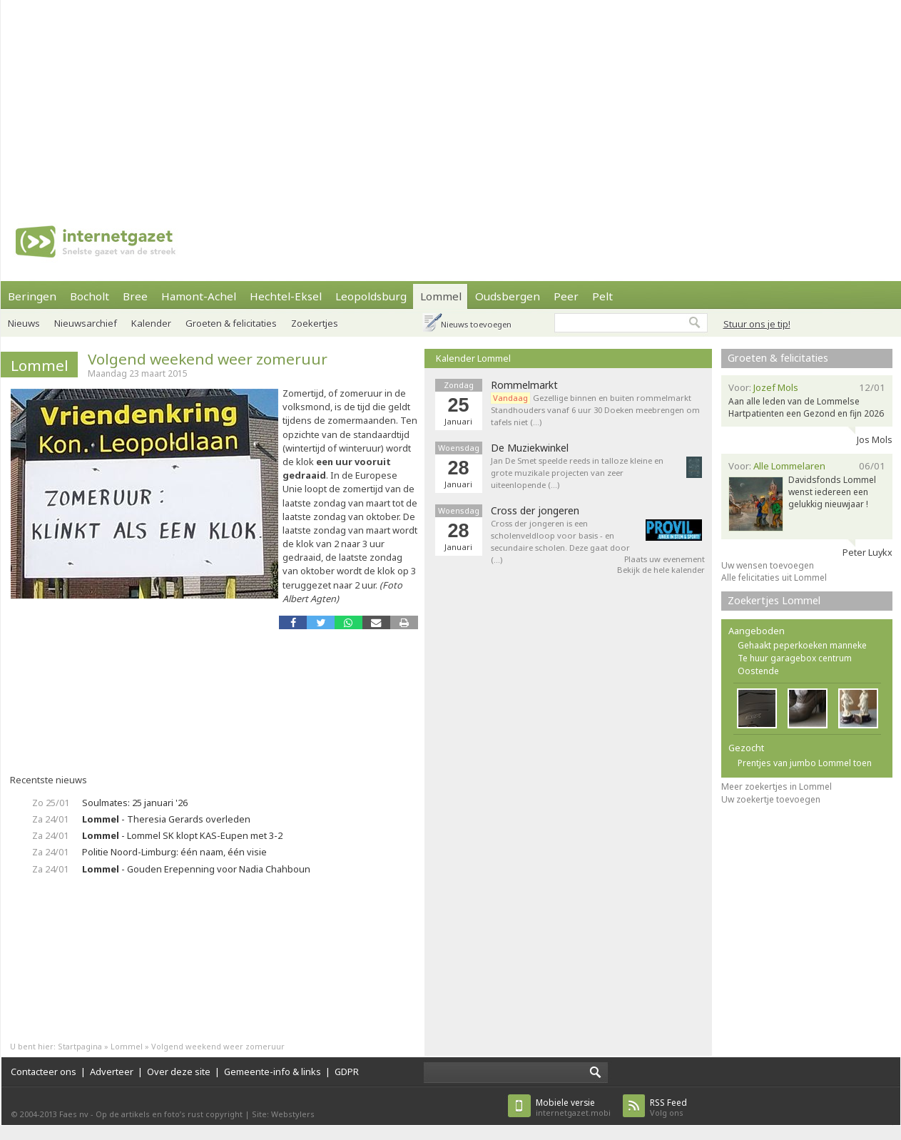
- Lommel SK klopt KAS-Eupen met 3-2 (182, 835)
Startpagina (80, 1046)
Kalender (151, 323)
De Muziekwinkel (530, 448)
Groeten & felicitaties (231, 323)
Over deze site (178, 1071)
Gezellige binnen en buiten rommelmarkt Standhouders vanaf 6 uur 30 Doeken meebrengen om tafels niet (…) (595, 409)
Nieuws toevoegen (476, 324)
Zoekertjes (314, 323)
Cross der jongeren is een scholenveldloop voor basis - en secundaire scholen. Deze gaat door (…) (560, 541)
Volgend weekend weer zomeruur (207, 359)
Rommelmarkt (524, 385)
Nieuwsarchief (85, 323)
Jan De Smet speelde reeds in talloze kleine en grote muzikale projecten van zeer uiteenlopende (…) (577, 472)
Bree (135, 296)
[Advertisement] (327, 100)
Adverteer (111, 1071)
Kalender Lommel (473, 358)
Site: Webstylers (283, 1114)
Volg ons (668, 1107)
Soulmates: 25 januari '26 (135, 802)
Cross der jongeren (535, 510)
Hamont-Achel (198, 296)
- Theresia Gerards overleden (166, 819)
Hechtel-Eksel (286, 296)
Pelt (602, 296)
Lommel (441, 296)
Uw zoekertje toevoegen (770, 799)
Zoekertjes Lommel (774, 600)
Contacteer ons (43, 1071)
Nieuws (24, 323)
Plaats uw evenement (664, 559)
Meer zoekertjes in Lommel (776, 786)
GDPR (347, 1071)
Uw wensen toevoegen (767, 565)
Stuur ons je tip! (756, 323)
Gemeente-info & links (272, 1071)
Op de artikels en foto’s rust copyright (169, 1114)
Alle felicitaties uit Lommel (774, 577)
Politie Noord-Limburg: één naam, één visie (174, 851)
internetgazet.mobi (573, 1107)
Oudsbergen (507, 296)
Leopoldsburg (371, 296)
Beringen (32, 296)
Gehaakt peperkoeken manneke (802, 645)
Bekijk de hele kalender (661, 569)
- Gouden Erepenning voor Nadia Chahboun (196, 868)
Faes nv (73, 1114)
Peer (566, 296)
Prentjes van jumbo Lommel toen (805, 763)
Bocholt (89, 296)
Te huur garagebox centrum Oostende (795, 664)
